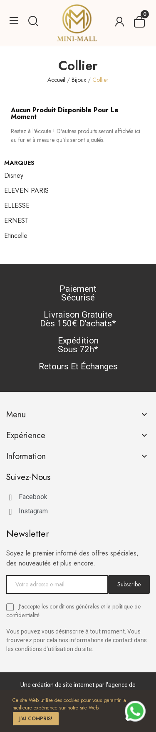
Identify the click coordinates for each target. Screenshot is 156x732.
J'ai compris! (35, 718)
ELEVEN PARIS (26, 190)
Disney (13, 175)
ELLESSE (17, 205)
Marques (19, 162)
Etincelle (15, 235)
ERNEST (16, 220)
